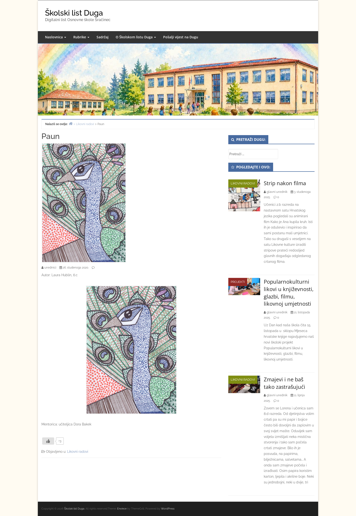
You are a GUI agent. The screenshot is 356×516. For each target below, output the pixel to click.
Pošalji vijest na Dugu (180, 37)
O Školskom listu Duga (136, 37)
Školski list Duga (74, 12)
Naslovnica (55, 37)
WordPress (167, 508)
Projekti (238, 282)
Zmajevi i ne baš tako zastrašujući (284, 383)
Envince (121, 508)
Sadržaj (103, 37)
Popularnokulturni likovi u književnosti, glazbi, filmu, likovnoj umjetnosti (289, 292)
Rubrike (81, 37)
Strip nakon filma (285, 183)
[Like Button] (48, 441)
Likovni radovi (77, 451)
